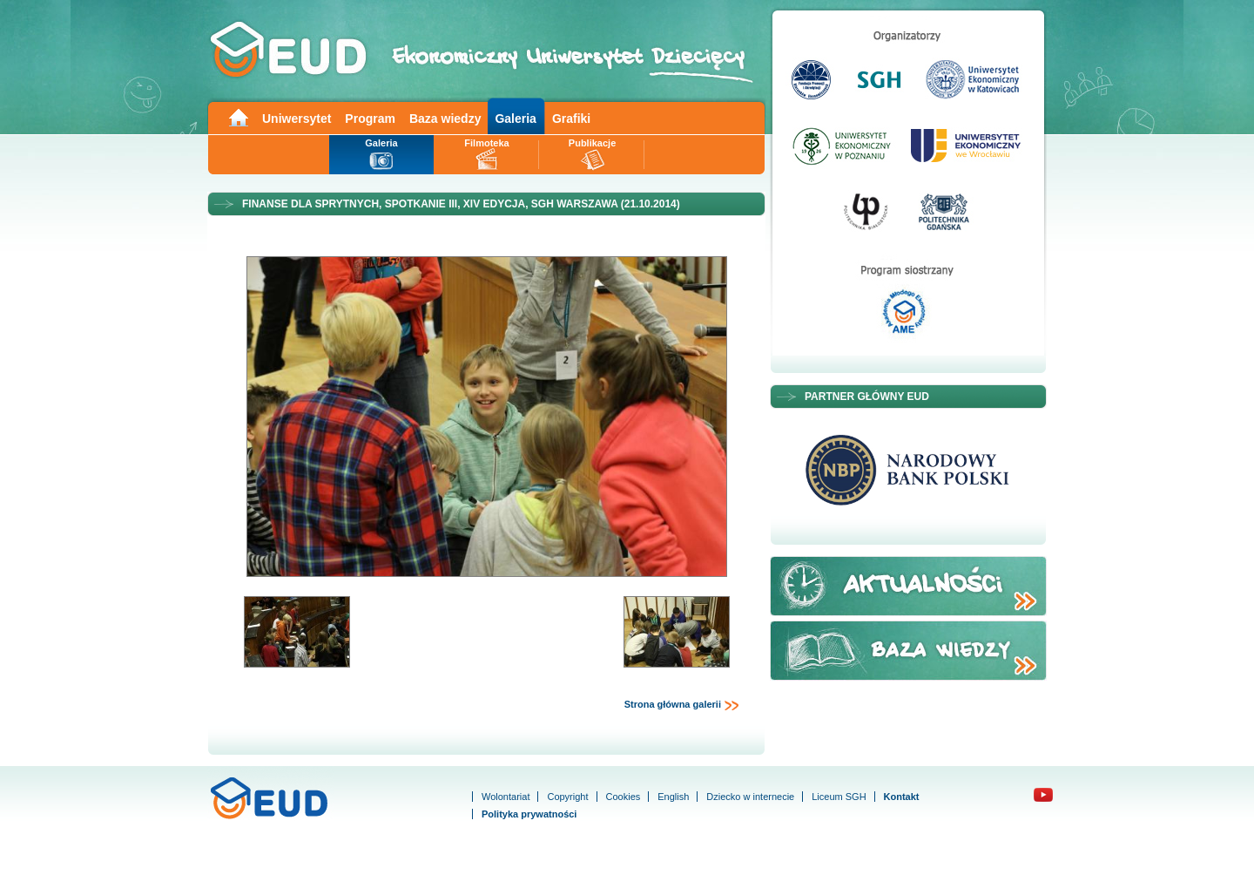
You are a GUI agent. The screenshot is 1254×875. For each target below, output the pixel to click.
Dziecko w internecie (750, 796)
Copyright (567, 796)
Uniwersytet (296, 118)
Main (237, 116)
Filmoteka (486, 143)
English (673, 796)
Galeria (515, 118)
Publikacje (592, 143)
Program (370, 118)
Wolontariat (505, 796)
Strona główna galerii (681, 705)
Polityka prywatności (529, 814)
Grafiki (571, 118)
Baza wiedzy (445, 118)
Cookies (623, 796)
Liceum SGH (839, 796)
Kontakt (902, 796)
